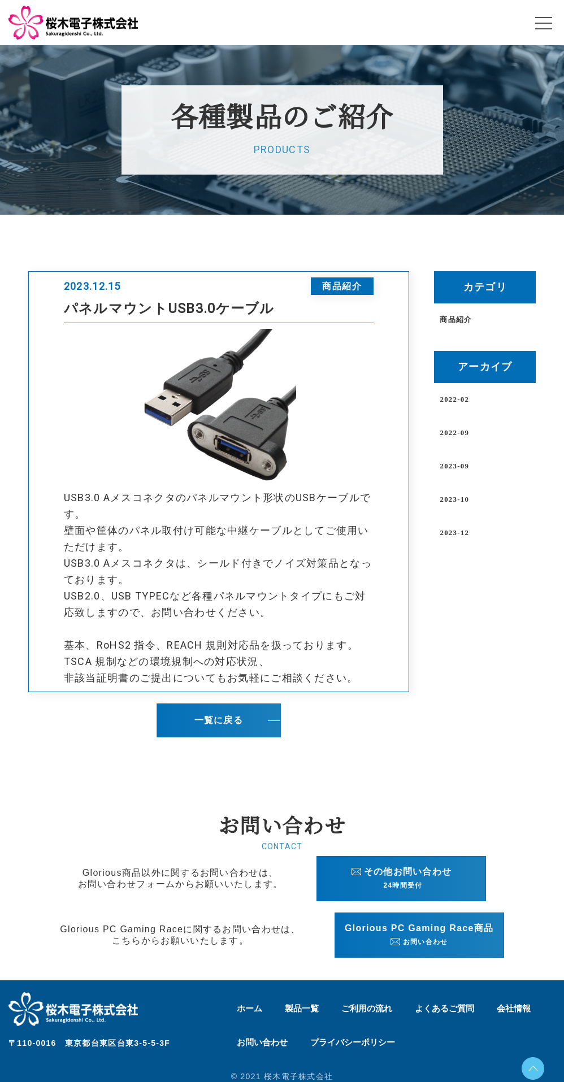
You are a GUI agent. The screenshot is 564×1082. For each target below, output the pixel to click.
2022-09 (454, 433)
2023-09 (454, 466)
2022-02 (454, 400)
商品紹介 (456, 320)
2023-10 (454, 500)
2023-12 (454, 533)
